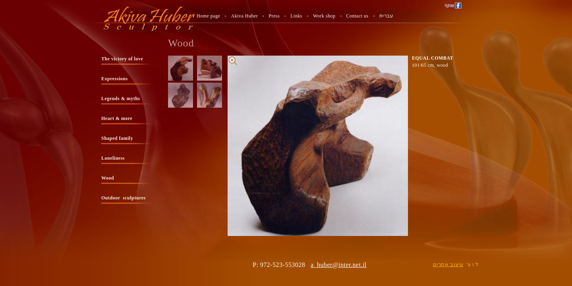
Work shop (324, 16)
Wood (107, 178)
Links (296, 16)
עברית (386, 16)
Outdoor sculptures (123, 198)
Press (274, 16)
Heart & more (116, 118)
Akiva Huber (244, 16)
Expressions (114, 78)
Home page (208, 16)
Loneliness (113, 158)
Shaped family (117, 138)
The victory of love (122, 59)
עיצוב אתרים (448, 264)
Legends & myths (120, 98)
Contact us (357, 16)
